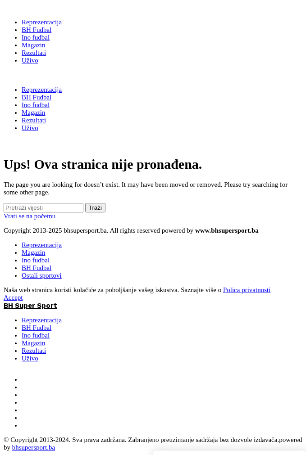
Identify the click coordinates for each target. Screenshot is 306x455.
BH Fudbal (36, 267)
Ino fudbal (36, 260)
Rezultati (34, 350)
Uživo (30, 358)
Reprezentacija (42, 244)
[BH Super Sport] (30, 8)
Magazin (33, 252)
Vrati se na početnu (29, 216)
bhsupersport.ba (33, 447)
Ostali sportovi (42, 275)
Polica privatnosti (246, 289)
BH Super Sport (30, 75)
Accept (13, 297)
